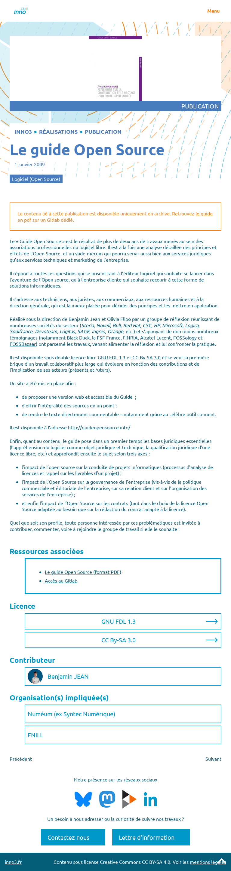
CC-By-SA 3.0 (146, 357)
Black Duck (78, 337)
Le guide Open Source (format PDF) (83, 572)
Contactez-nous (68, 837)
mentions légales (208, 862)
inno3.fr (13, 862)
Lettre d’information (146, 837)
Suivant (213, 759)
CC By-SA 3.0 (118, 640)
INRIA (131, 337)
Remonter (221, 860)
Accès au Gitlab (61, 580)
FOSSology (185, 337)
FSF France (109, 337)
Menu (213, 10)
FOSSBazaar (23, 344)
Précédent (21, 759)
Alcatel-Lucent (155, 337)
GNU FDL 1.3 (111, 357)
